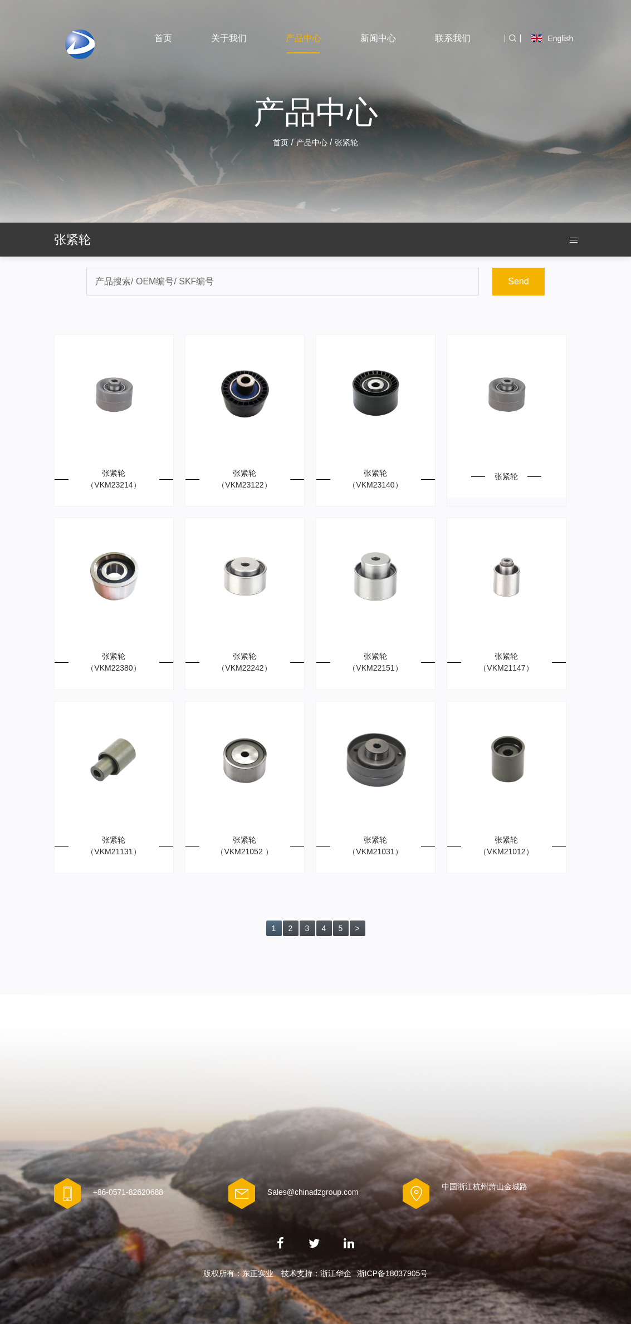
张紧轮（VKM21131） (113, 845)
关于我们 (229, 38)
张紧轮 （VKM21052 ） (244, 845)
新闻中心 (378, 38)
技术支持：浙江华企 (316, 1273)
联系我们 (453, 38)
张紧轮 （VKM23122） (244, 479)
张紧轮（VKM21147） (506, 662)
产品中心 (303, 38)
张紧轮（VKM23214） (113, 479)
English (552, 38)
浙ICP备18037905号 (392, 1273)
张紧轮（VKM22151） (375, 662)
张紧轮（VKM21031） (375, 845)
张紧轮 (506, 476)
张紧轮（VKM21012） (506, 845)
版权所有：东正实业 (238, 1273)
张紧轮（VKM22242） (244, 662)
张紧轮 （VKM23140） (375, 479)
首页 (163, 38)
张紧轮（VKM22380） (113, 662)
